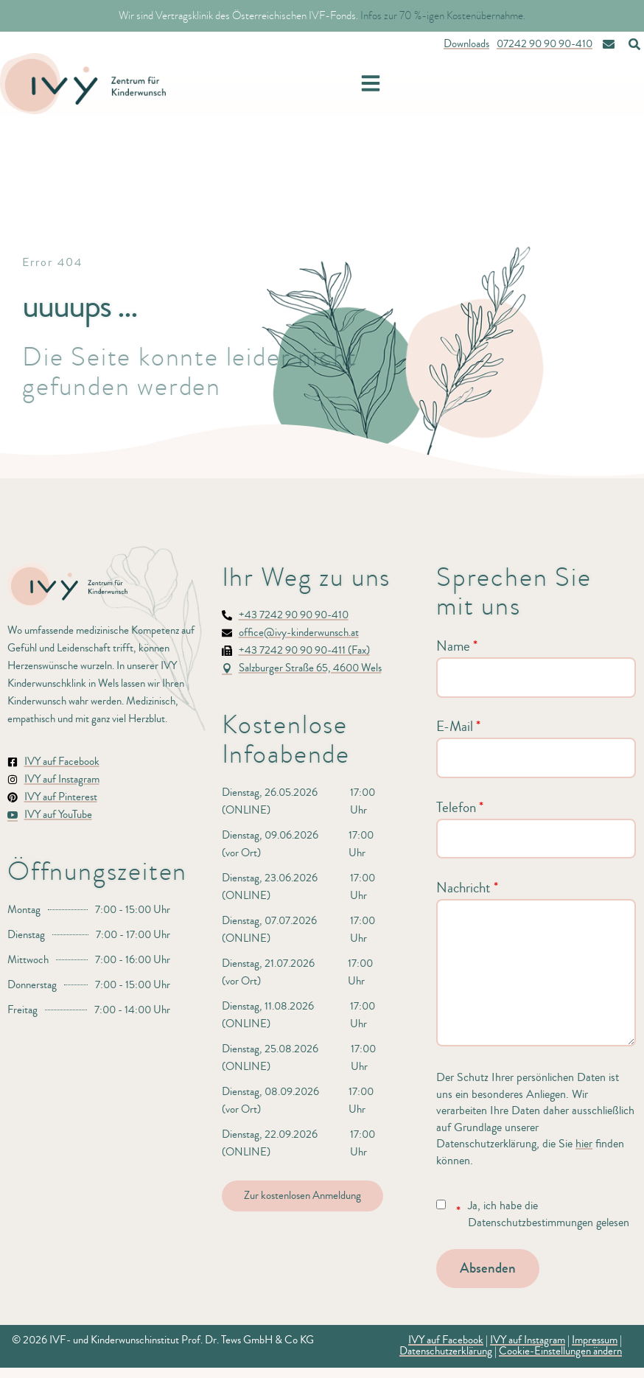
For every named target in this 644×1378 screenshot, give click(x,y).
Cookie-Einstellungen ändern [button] (560, 1351)
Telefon (459, 807)
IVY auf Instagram (527, 1340)
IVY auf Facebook (445, 1340)
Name (456, 646)
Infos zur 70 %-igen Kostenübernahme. (442, 15)
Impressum (594, 1340)
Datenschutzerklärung (445, 1351)
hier (583, 1144)
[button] (370, 83)
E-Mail (458, 726)
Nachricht (467, 888)
